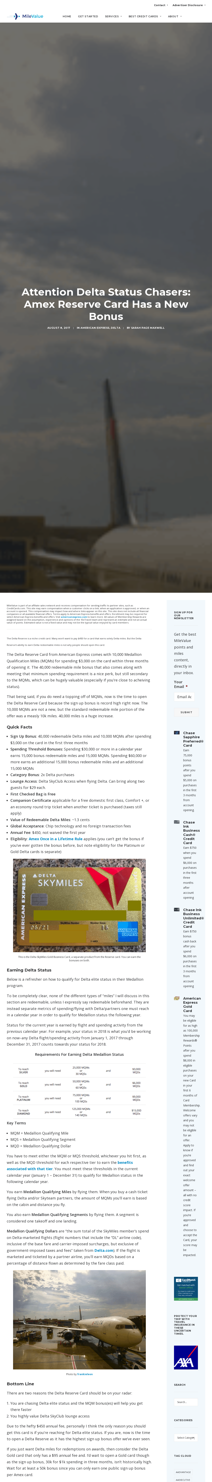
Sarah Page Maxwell (148, 75)
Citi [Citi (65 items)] (190, 1088)
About (175, 16)
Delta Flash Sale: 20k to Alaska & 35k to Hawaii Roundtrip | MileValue (83, 1153)
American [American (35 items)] (181, 990)
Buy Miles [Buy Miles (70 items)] (181, 1072)
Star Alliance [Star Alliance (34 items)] (184, 1255)
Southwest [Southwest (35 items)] (183, 1239)
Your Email (181, 179)
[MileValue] (25, 16)
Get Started (88, 16)
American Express (94, 75)
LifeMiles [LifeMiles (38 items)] (181, 1189)
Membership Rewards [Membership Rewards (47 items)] (183, 1214)
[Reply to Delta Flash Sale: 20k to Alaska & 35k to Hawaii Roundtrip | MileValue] (140, 1153)
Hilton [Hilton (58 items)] (180, 1181)
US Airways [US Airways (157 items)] (182, 1310)
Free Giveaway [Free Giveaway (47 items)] (184, 1154)
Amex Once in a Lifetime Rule (56, 334)
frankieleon (85, 869)
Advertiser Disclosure (189, 5)
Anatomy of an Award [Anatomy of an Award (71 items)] (185, 1023)
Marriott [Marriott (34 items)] (181, 1204)
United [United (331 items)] (180, 1302)
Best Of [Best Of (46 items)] (180, 1056)
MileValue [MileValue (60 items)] (182, 1224)
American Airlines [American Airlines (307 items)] (181, 1000)
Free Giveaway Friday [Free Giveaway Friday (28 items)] (184, 1163)
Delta (115, 75)
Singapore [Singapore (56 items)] (182, 1232)
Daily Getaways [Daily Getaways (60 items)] (185, 1103)
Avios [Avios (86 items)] (179, 1033)
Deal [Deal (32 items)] (178, 1111)
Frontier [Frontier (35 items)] (181, 1173)
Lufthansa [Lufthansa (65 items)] (182, 1197)
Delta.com (103, 745)
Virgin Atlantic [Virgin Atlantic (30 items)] (185, 1325)
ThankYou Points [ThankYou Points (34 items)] (182, 1265)
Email (64, 1261)
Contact (161, 5)
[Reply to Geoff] (140, 1058)
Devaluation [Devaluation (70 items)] (183, 1119)
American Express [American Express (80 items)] (181, 1012)
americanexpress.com (74, 112)
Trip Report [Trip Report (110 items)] (183, 1294)
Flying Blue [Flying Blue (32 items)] (183, 1134)
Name (19, 1261)
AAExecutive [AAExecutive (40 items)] (183, 975)
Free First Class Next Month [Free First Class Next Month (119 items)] (185, 1144)
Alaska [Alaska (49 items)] (180, 982)
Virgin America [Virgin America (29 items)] (185, 1317)
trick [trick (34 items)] (179, 1286)
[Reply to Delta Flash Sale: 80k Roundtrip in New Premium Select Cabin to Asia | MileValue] (140, 1107)
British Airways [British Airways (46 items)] (185, 1064)
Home (67, 16)
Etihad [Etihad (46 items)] (180, 1126)
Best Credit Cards (145, 16)
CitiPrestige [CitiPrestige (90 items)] (183, 1095)
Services (113, 16)
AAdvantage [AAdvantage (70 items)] (183, 967)
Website (111, 1261)
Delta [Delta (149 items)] (190, 1111)
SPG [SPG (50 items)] (178, 1247)
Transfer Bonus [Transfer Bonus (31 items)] (181, 1276)
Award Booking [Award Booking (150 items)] (185, 1041)
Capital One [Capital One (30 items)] (183, 1080)
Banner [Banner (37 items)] (180, 1049)
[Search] (202, 18)
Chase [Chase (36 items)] (179, 1088)
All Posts (106, 1363)
